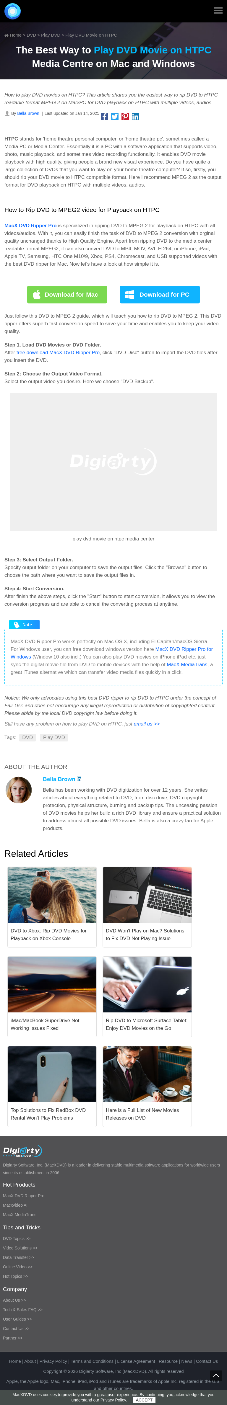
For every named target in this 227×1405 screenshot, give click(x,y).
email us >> (147, 724)
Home (16, 34)
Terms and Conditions (92, 1361)
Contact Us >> (16, 1328)
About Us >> (14, 1300)
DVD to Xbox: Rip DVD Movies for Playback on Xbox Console (49, 934)
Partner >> (12, 1338)
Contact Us (207, 1361)
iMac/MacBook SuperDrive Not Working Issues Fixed (45, 1024)
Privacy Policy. (113, 1400)
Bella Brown (28, 113)
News (186, 1361)
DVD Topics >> (16, 1238)
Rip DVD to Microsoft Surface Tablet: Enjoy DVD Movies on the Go (147, 1024)
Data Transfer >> (18, 1257)
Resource (168, 1361)
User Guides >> (17, 1319)
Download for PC (164, 294)
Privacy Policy (53, 1361)
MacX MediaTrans (187, 664)
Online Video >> (18, 1266)
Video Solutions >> (20, 1248)
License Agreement (136, 1361)
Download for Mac (71, 294)
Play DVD (50, 34)
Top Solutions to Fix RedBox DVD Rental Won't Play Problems (48, 1114)
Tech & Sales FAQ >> (23, 1309)
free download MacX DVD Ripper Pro (58, 352)
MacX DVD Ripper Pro (23, 1195)
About (30, 1361)
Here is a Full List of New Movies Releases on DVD (142, 1114)
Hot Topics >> (15, 1276)
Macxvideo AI (15, 1205)
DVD (31, 34)
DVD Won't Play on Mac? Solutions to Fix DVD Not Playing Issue (145, 934)
